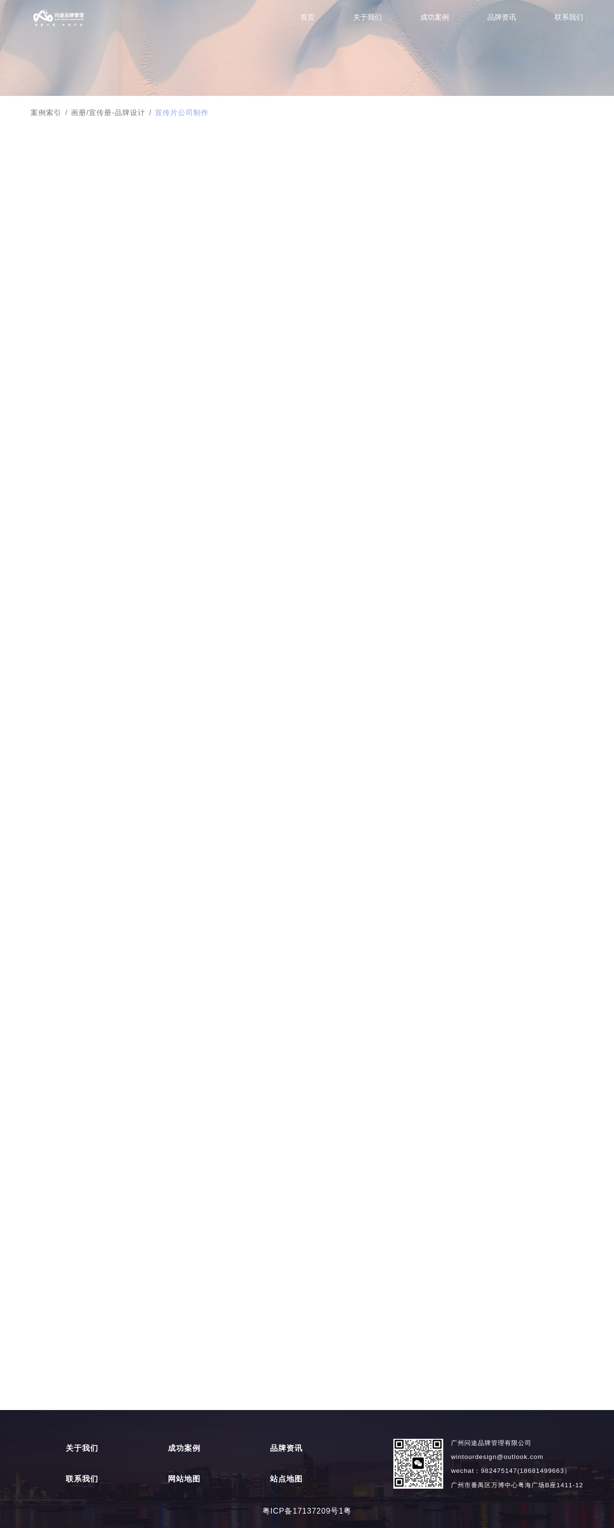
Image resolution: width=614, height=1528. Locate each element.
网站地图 (184, 1479)
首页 (307, 17)
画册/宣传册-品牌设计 (108, 113)
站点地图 (286, 1479)
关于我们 (367, 17)
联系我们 (569, 17)
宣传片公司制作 (182, 113)
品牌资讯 (501, 17)
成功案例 (434, 17)
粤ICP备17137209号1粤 (307, 1511)
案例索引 (46, 113)
